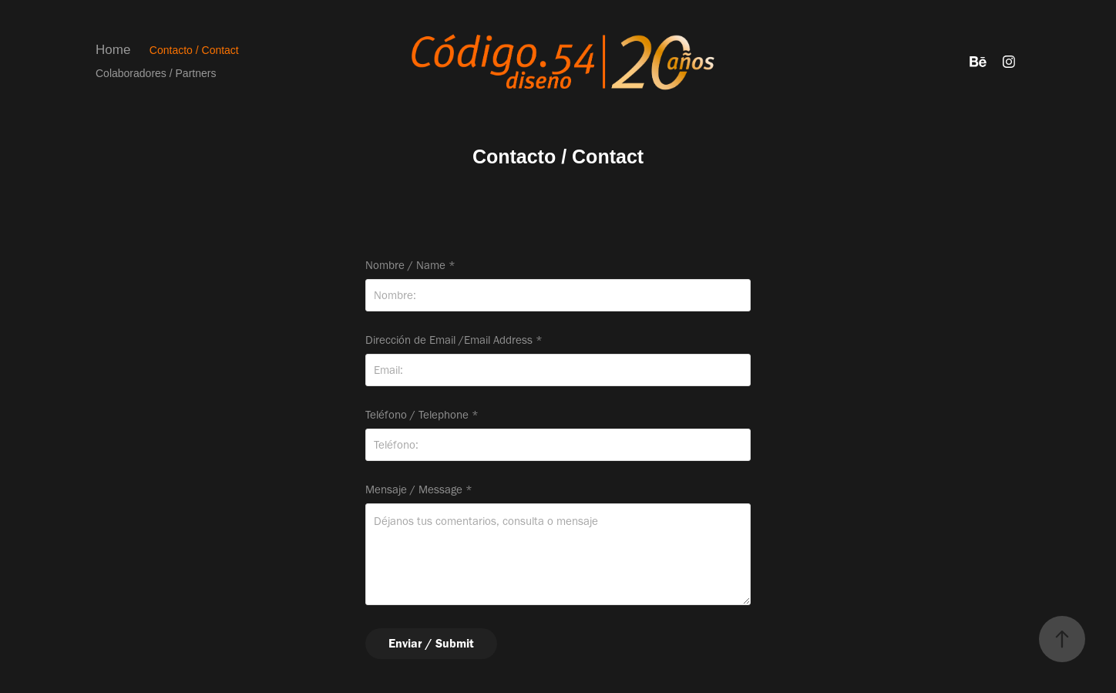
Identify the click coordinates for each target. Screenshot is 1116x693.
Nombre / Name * (410, 265)
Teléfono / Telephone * (422, 415)
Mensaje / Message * (418, 490)
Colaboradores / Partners (156, 73)
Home (113, 49)
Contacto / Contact (194, 50)
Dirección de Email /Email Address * (454, 340)
